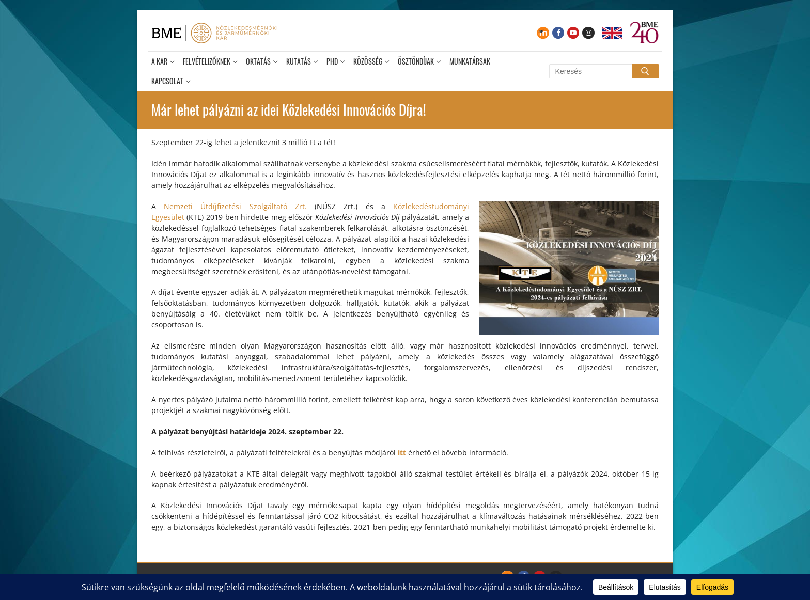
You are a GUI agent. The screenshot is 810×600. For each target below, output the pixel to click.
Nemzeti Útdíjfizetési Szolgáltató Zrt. (239, 206)
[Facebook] (558, 33)
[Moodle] (543, 33)
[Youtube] (573, 33)
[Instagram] (588, 33)
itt (402, 452)
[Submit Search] (645, 71)
